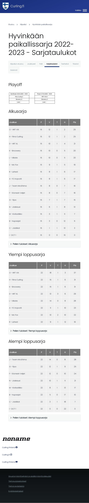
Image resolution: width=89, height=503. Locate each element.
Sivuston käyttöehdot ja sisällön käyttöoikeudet (29, 476)
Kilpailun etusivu (16, 64)
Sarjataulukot (51, 64)
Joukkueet (31, 64)
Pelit (41, 64)
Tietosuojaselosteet (17, 481)
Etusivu (11, 24)
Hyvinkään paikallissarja (42, 24)
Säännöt (13, 70)
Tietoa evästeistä (16, 486)
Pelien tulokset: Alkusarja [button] (25, 244)
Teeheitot (65, 64)
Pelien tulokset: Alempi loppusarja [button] (30, 417)
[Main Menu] (80, 10)
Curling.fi (17, 6)
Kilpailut (23, 24)
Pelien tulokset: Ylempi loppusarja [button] (30, 330)
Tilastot (76, 64)
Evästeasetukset (15, 491)
